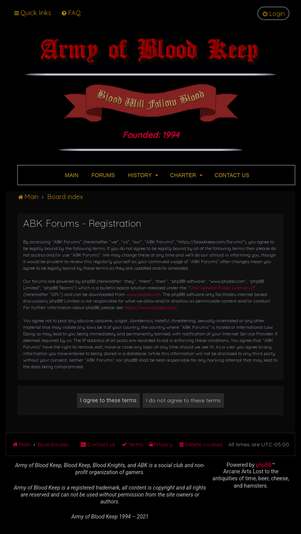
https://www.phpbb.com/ (151, 307)
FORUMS (102, 175)
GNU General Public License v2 (221, 288)
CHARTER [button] (186, 175)
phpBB (264, 465)
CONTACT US (231, 175)
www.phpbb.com (143, 294)
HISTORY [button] (142, 175)
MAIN (70, 175)
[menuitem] (71, 13)
